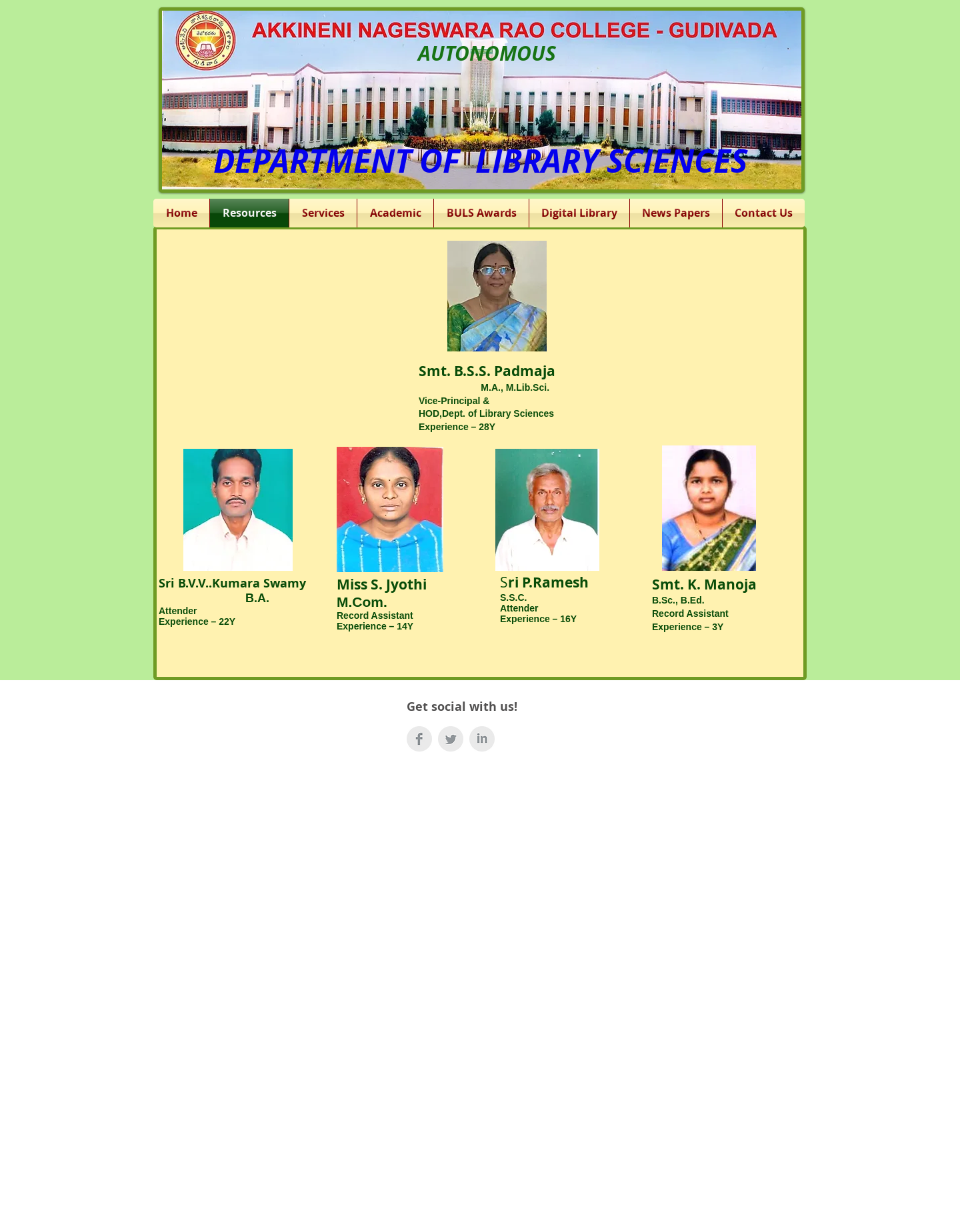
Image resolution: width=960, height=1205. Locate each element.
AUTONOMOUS (487, 53)
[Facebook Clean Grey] (419, 739)
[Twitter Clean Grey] (450, 739)
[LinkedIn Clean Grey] (482, 739)
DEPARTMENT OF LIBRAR (397, 161)
